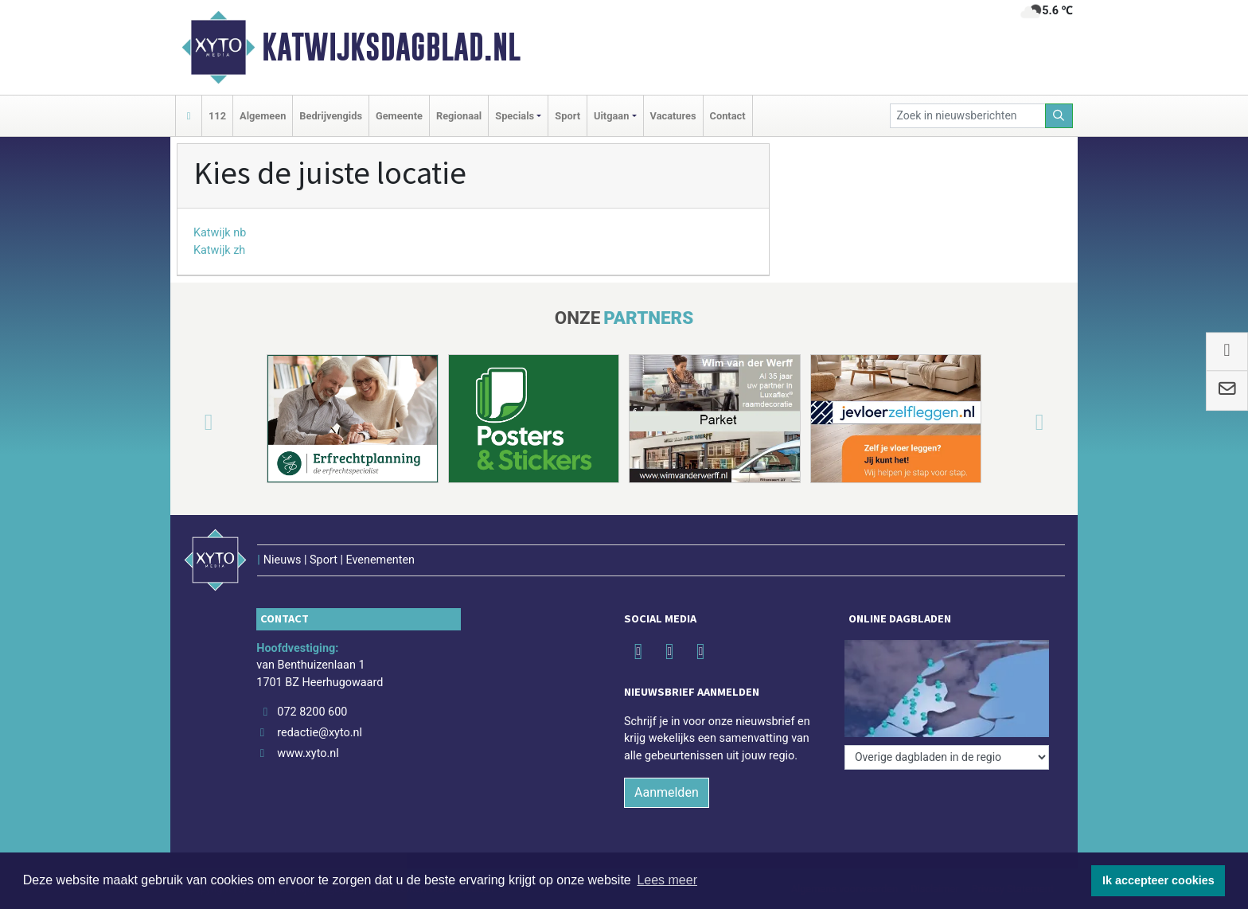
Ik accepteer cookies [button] (1158, 880)
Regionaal (459, 116)
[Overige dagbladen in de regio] (946, 757)
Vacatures (673, 116)
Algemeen (263, 116)
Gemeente (399, 116)
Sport (567, 116)
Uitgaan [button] (611, 116)
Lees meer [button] (667, 880)
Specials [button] (514, 116)
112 (217, 116)
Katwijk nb (219, 233)
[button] (189, 421)
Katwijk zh (219, 250)
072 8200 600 (312, 712)
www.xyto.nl (307, 753)
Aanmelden (666, 792)
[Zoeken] (1059, 115)
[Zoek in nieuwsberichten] (968, 115)
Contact (728, 116)
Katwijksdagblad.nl (391, 47)
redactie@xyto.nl (319, 732)
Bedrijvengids (330, 116)
